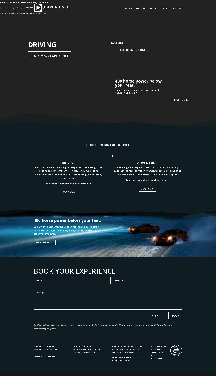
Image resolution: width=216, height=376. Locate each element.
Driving (128, 8)
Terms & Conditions (44, 356)
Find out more (44, 242)
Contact (165, 8)
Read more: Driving (44, 346)
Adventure (141, 8)
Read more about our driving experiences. (69, 183)
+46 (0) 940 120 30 (91, 349)
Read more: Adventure (45, 349)
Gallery (153, 8)
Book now (177, 8)
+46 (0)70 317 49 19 (121, 360)
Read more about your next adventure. (147, 180)
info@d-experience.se (84, 352)
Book (175, 315)
